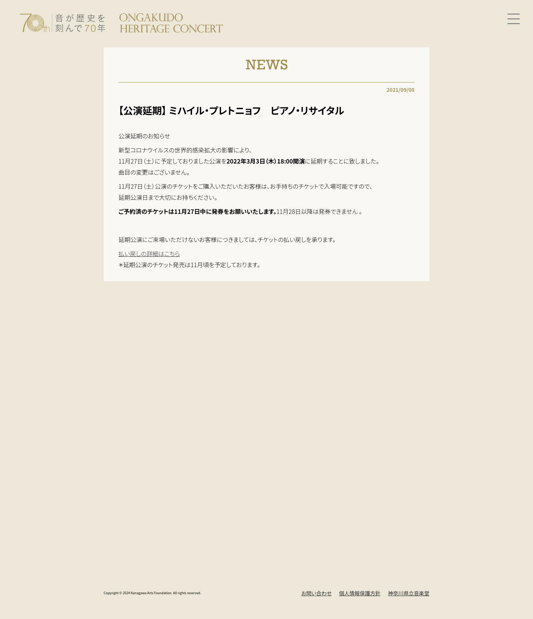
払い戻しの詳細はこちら (149, 253)
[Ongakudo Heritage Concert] (121, 21)
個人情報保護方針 (360, 593)
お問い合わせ (316, 593)
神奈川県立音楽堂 (408, 593)
